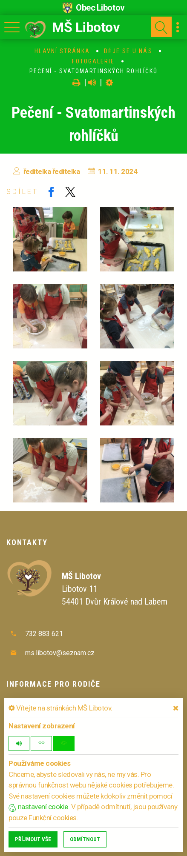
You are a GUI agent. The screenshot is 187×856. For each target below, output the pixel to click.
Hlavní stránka (62, 51)
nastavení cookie (38, 806)
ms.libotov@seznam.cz (60, 653)
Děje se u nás (128, 51)
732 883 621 (44, 634)
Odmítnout (85, 839)
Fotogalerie (93, 61)
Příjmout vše (33, 839)
